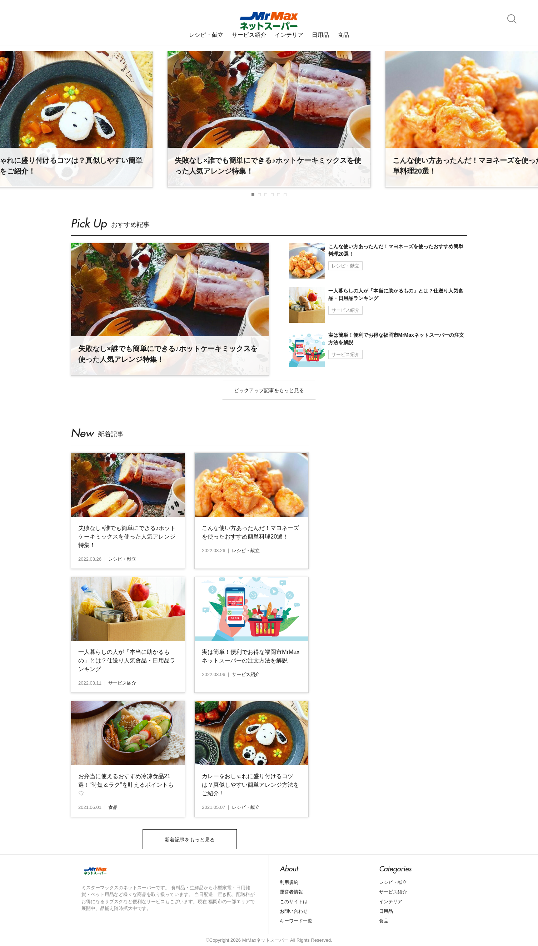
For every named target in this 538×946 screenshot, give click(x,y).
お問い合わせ (294, 911)
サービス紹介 (249, 35)
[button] (252, 194)
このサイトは (294, 901)
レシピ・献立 (206, 35)
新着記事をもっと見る (190, 839)
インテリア (289, 35)
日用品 (320, 35)
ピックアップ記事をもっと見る (269, 390)
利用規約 (289, 882)
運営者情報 (291, 892)
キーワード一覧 (296, 921)
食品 (343, 35)
